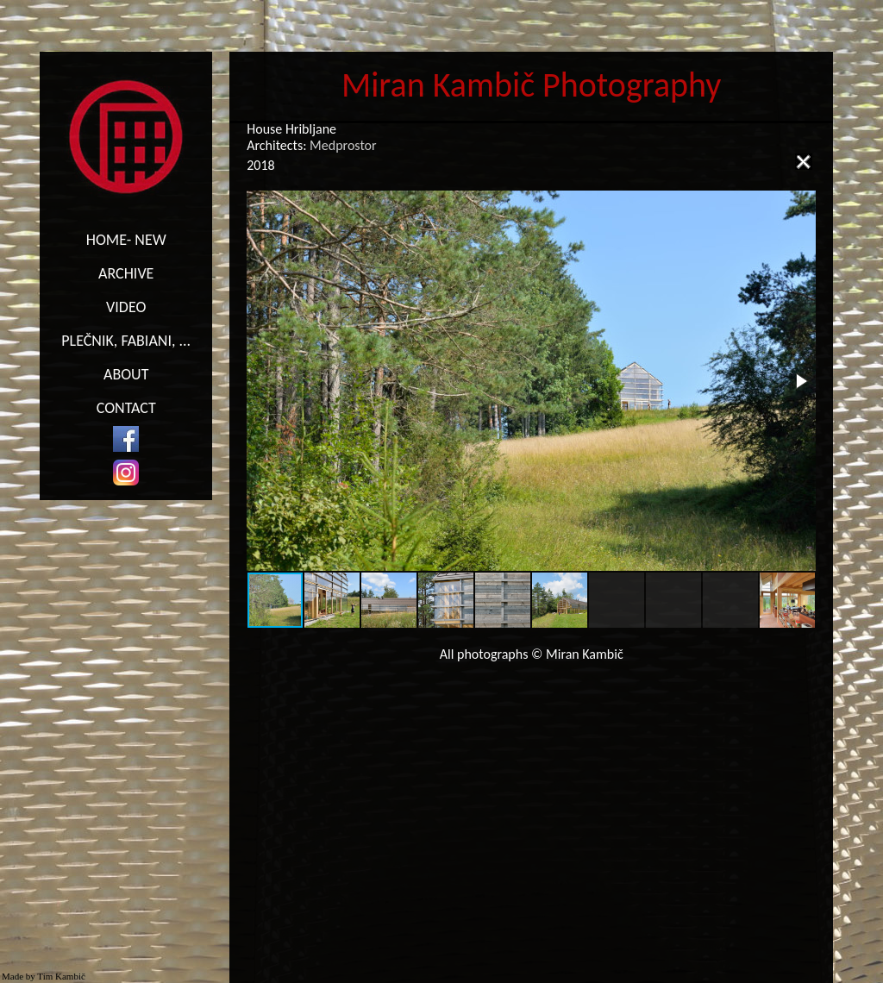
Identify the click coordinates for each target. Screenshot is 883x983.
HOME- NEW (126, 239)
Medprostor (343, 145)
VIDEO (126, 306)
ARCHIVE (125, 273)
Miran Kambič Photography (531, 85)
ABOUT (125, 374)
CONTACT (126, 407)
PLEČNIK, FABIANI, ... (126, 340)
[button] (800, 381)
